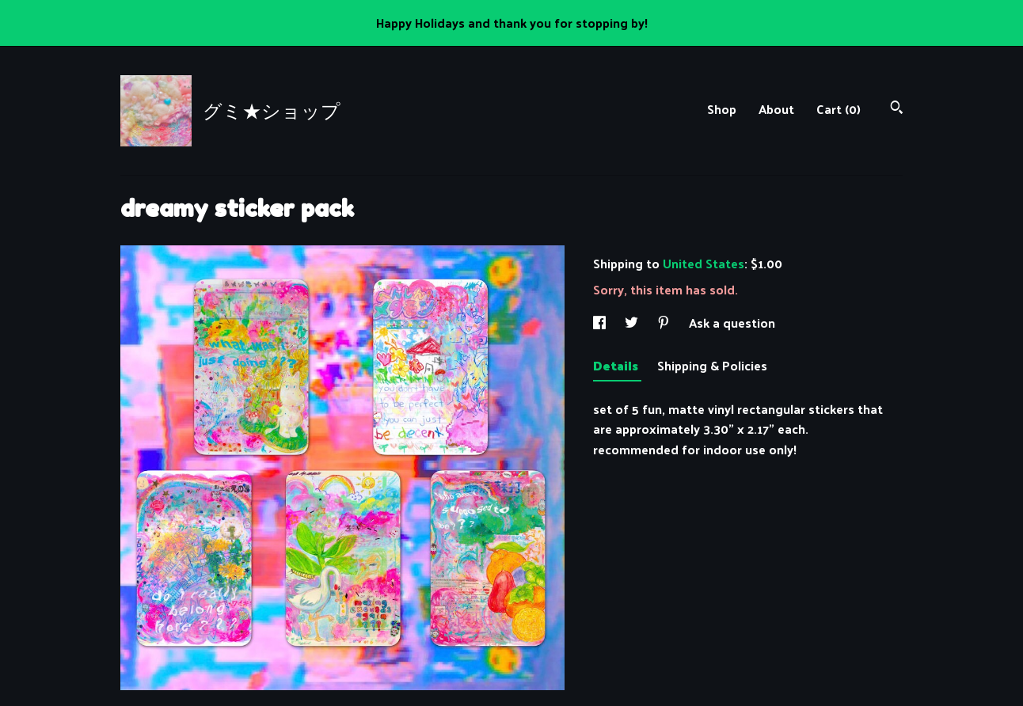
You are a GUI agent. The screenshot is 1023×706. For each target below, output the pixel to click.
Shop (721, 108)
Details (617, 365)
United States (703, 263)
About (776, 108)
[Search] (897, 108)
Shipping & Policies (712, 365)
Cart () (838, 108)
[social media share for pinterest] (665, 322)
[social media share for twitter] (633, 322)
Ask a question (732, 322)
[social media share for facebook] (601, 322)
